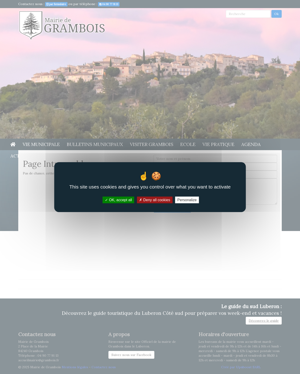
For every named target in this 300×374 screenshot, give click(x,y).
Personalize (187, 200)
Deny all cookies (154, 200)
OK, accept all (118, 200)
